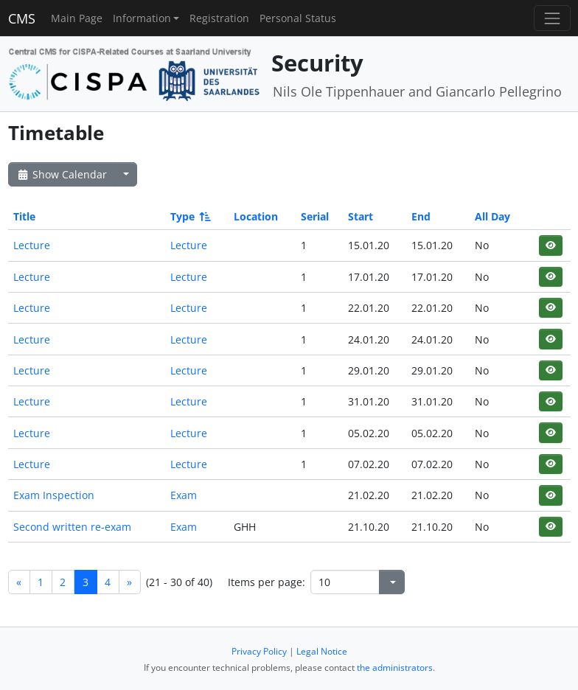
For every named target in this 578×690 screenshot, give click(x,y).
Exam (183, 495)
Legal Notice (321, 651)
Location (256, 216)
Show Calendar (61, 174)
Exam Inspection (53, 495)
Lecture (31, 245)
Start (360, 216)
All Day (492, 216)
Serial (315, 216)
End (421, 216)
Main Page (76, 18)
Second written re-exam (72, 527)
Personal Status (298, 18)
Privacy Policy (259, 651)
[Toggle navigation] (552, 18)
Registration (219, 18)
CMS (21, 18)
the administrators (395, 667)
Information (142, 18)
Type (189, 216)
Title (24, 216)
